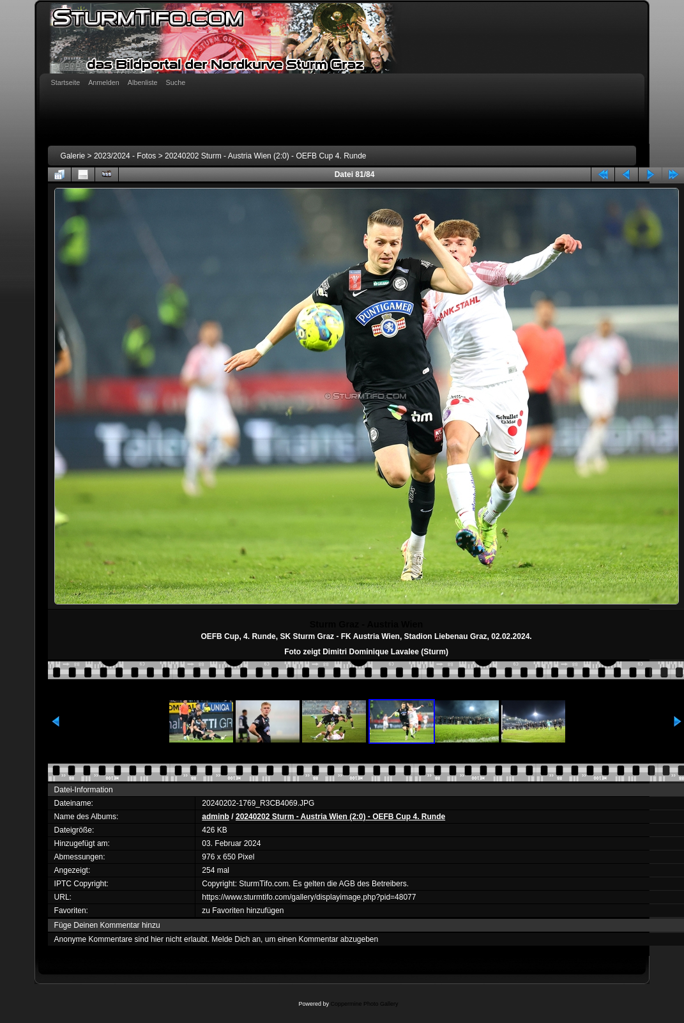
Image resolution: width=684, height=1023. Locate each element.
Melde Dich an (236, 939)
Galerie (73, 155)
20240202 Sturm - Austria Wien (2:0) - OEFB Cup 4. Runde (265, 155)
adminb (215, 816)
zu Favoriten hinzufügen (243, 910)
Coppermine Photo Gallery (364, 1004)
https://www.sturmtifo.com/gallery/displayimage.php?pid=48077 (309, 897)
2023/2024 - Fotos (125, 155)
